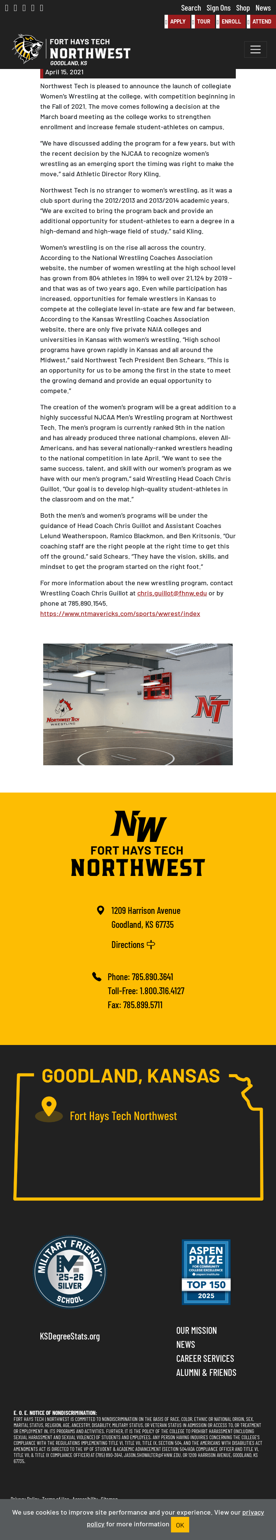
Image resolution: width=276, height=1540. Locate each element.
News (263, 7)
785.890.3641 (152, 976)
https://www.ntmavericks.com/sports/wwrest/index (120, 612)
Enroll (228, 21)
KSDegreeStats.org (70, 1335)
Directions (133, 944)
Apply (175, 21)
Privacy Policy (25, 1498)
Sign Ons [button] (219, 7)
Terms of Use (55, 1498)
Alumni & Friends (206, 1372)
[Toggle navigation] (255, 49)
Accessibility (85, 1498)
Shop (243, 7)
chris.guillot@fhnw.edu (172, 592)
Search (191, 7)
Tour (200, 21)
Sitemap (109, 1498)
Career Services (205, 1358)
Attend (259, 21)
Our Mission (196, 1330)
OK (180, 1524)
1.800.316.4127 (162, 990)
